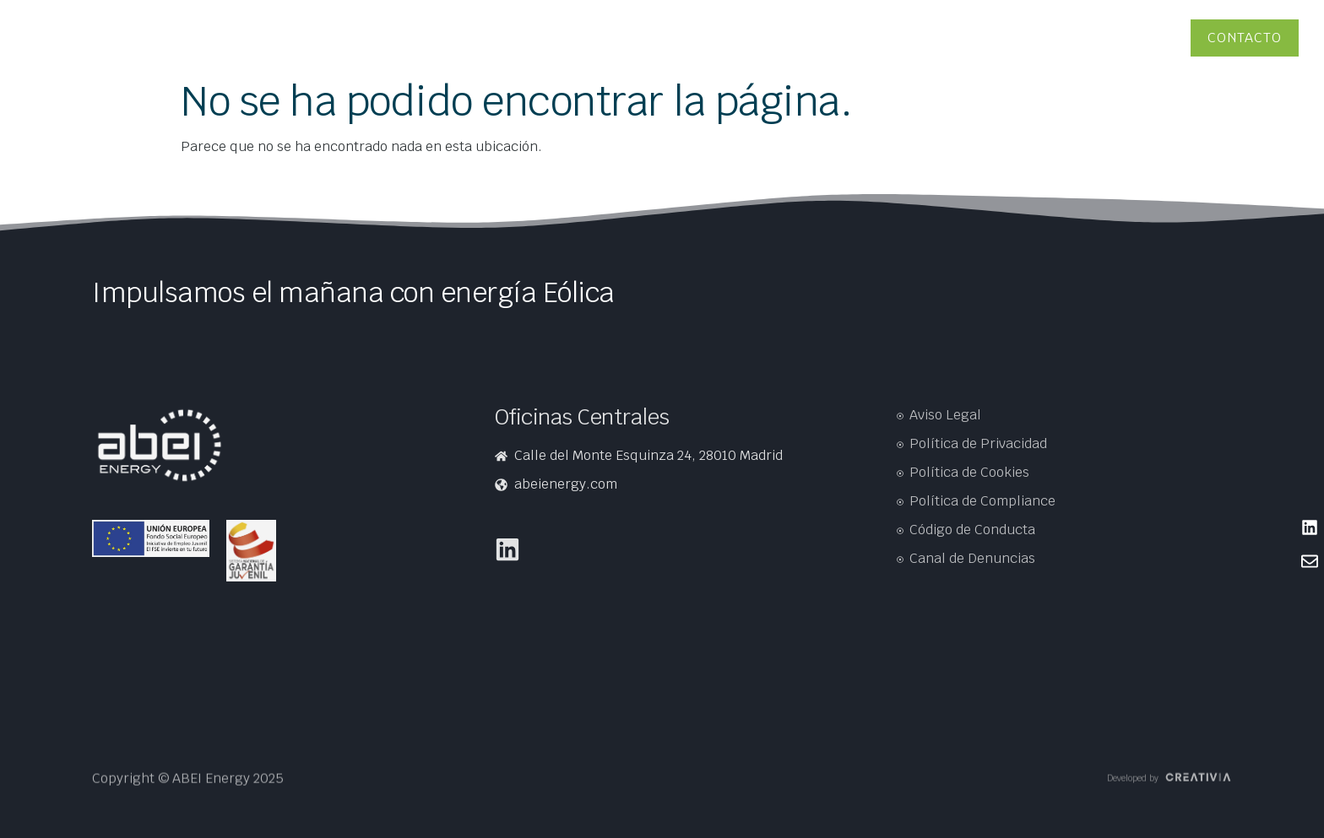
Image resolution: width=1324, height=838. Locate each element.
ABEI (829, 37)
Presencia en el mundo (187, 37)
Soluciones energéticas (982, 37)
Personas (1075, 37)
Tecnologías (883, 37)
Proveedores (1139, 37)
